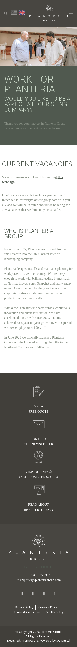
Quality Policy (54, 612)
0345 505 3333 (40, 575)
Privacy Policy (24, 607)
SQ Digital (63, 640)
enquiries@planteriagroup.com (40, 580)
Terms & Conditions (27, 612)
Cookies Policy (48, 607)
